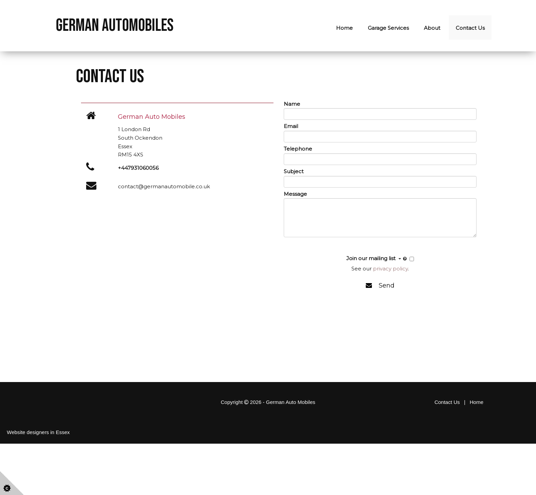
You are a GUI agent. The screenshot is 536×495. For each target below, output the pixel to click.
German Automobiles (115, 25)
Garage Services (388, 28)
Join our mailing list (377, 258)
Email (291, 126)
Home (344, 28)
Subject (294, 171)
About (432, 28)
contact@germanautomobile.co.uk (164, 186)
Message (295, 194)
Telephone (298, 148)
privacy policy (390, 268)
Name (292, 104)
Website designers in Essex (38, 432)
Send (380, 285)
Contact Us (470, 28)
